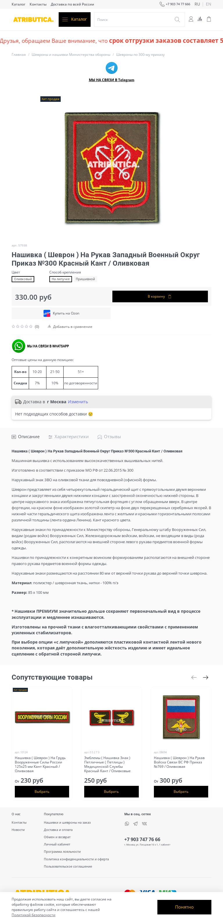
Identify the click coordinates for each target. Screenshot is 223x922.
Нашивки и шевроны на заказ (67, 822)
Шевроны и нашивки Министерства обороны (71, 54)
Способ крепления (65, 272)
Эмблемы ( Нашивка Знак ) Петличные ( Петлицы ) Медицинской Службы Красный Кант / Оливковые (107, 764)
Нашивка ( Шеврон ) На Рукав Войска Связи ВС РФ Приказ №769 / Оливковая (179, 762)
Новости (18, 829)
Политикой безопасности (33, 914)
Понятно (184, 907)
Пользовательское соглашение (68, 866)
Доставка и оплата (58, 829)
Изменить (78, 401)
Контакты (38, 4)
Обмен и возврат (57, 837)
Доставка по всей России (72, 4)
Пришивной (85, 279)
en (208, 4)
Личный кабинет (57, 844)
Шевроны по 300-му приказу (140, 54)
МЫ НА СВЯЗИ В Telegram (111, 79)
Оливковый (23, 279)
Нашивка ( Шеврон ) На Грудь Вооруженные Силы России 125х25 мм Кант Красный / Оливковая (40, 764)
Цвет (16, 272)
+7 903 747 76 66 (142, 839)
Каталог (18, 4)
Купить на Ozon (61, 313)
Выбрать (42, 791)
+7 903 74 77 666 (175, 4)
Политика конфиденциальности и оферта (76, 859)
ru (197, 4)
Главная (19, 54)
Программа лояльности (62, 851)
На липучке (61, 279)
